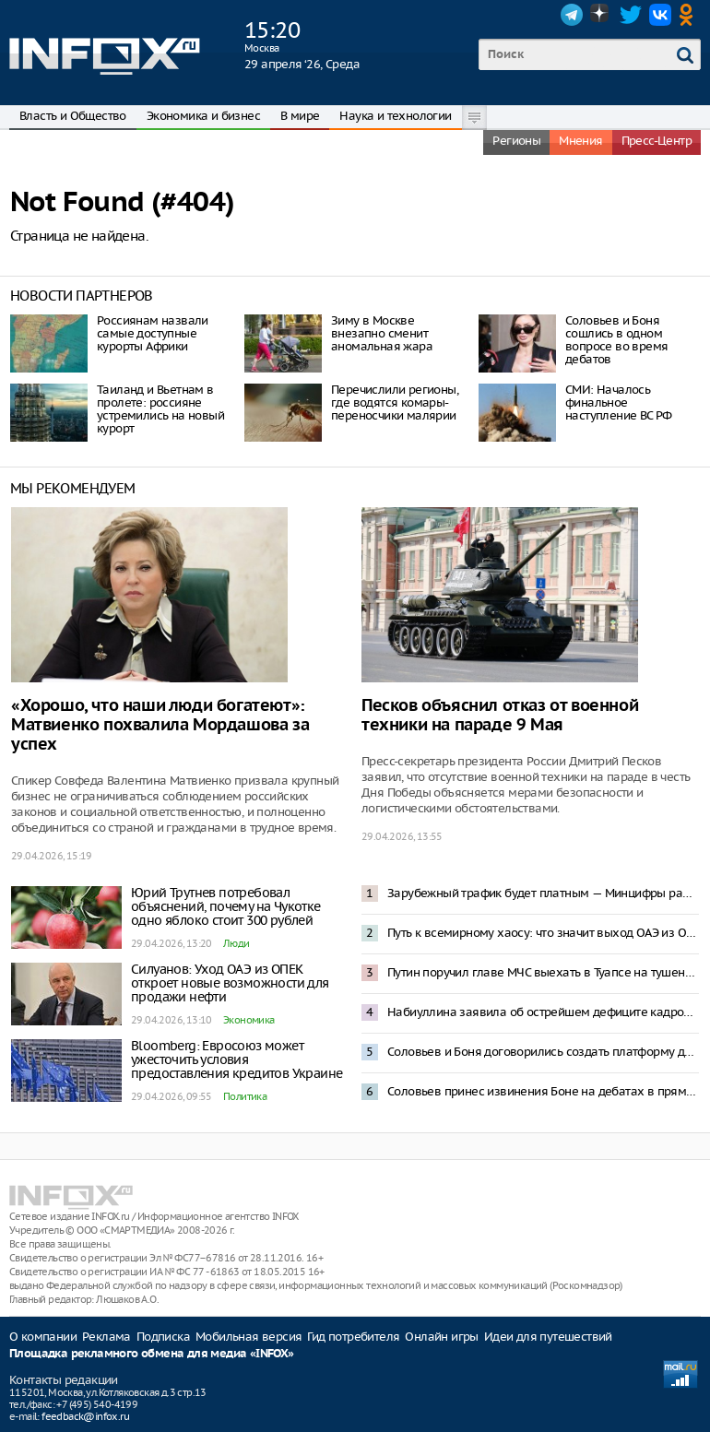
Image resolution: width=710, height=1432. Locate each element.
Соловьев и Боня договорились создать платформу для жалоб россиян (543, 1052)
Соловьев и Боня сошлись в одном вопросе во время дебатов (616, 340)
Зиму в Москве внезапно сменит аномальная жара (381, 333)
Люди (236, 943)
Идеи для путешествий (548, 1336)
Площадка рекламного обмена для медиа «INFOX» (151, 1354)
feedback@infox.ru (85, 1416)
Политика (244, 1096)
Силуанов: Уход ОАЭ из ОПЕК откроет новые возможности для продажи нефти (230, 983)
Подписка (163, 1336)
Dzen (601, 15)
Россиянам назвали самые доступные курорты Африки (152, 333)
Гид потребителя (353, 1336)
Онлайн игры (441, 1336)
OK (690, 15)
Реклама (106, 1336)
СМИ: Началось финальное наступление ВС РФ (618, 402)
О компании (43, 1336)
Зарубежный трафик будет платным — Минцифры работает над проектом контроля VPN (543, 893)
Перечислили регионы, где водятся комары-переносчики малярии (394, 402)
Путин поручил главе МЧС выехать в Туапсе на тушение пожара (543, 972)
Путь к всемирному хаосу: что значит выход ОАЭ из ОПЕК (543, 933)
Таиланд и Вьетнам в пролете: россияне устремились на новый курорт (160, 409)
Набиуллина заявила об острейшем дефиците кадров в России (543, 1012)
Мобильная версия (248, 1336)
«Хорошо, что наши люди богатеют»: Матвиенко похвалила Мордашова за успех (160, 725)
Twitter (631, 15)
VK (660, 15)
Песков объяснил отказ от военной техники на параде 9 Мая (499, 715)
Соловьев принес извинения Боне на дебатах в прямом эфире (543, 1091)
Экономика (249, 1019)
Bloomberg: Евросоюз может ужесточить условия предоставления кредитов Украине (236, 1059)
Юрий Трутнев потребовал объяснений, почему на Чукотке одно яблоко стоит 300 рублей (226, 906)
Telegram (572, 15)
